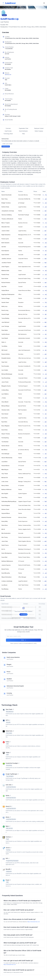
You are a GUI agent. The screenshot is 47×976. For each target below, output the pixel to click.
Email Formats (8, 131)
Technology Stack (8, 133)
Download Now (5, 146)
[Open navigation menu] (44, 3)
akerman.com (8, 74)
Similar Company (39, 131)
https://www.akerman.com (34, 921)
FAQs (23, 133)
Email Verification (23, 131)
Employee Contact (38, 128)
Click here (23, 614)
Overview (8, 128)
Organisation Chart (23, 128)
